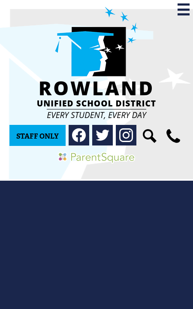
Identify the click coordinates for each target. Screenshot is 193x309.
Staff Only (37, 136)
